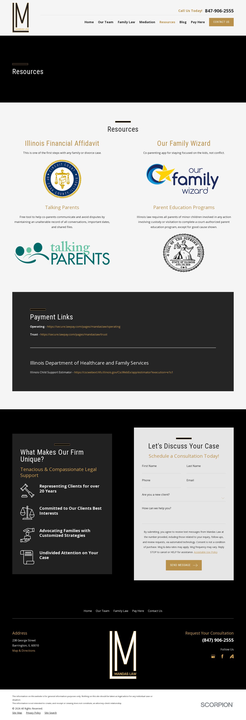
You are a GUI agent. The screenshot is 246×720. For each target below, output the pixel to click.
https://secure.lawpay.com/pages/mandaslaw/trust (73, 334)
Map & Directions (23, 650)
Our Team (102, 611)
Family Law (120, 611)
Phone (150, 480)
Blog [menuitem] (183, 22)
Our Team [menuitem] (105, 22)
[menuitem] (17, 713)
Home (88, 611)
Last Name (198, 466)
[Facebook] (222, 656)
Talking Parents (58, 207)
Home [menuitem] (89, 22)
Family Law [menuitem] (126, 22)
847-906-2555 (219, 11)
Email (194, 480)
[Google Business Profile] (213, 656)
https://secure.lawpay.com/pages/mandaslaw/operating (83, 326)
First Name (153, 466)
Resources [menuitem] (167, 22)
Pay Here (138, 611)
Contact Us (155, 611)
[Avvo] (232, 656)
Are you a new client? (160, 494)
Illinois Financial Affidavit (58, 143)
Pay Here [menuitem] (198, 22)
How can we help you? (160, 508)
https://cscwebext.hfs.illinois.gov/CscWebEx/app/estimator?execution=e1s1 (123, 372)
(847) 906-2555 (218, 640)
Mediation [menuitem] (147, 22)
